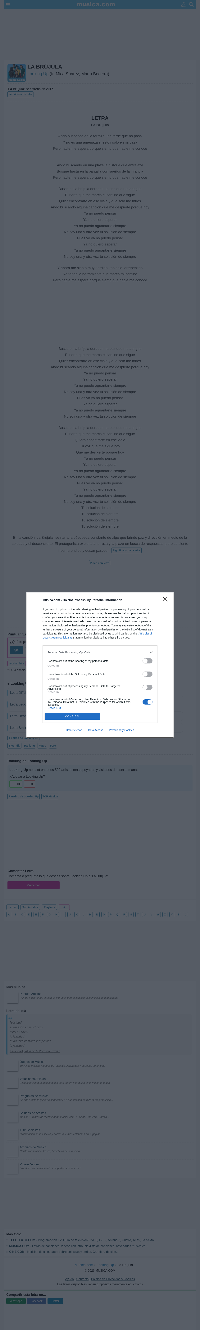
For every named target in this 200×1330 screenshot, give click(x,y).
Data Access (95, 730)
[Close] (166, 600)
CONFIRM (72, 716)
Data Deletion (74, 730)
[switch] (147, 660)
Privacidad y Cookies (121, 730)
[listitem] (100, 652)
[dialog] (100, 665)
